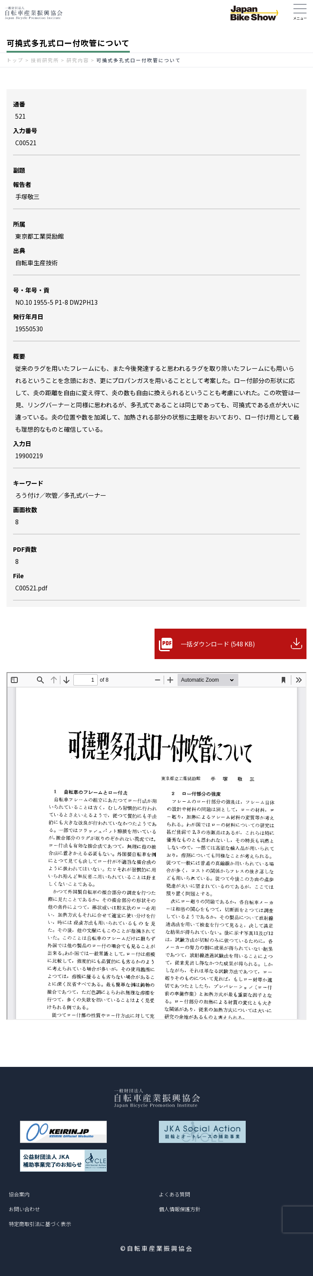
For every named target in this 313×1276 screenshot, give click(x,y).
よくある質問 (174, 1194)
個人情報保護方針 (180, 1209)
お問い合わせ (24, 1209)
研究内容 (77, 60)
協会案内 (19, 1194)
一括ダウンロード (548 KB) (218, 644)
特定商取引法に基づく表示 (40, 1223)
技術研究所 (45, 60)
